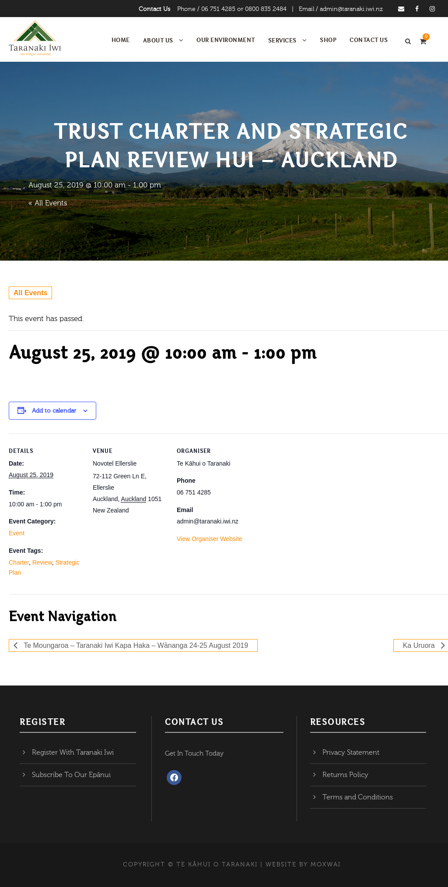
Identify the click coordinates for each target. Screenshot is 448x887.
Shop (328, 40)
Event (16, 533)
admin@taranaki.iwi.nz (351, 9)
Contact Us (154, 9)
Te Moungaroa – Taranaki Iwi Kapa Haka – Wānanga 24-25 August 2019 (135, 645)
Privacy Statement (350, 752)
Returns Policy (345, 775)
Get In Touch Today (194, 753)
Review (42, 562)
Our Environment (225, 40)
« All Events (47, 203)
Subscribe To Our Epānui (71, 775)
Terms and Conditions (357, 797)
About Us (158, 40)
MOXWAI (326, 864)
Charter (19, 562)
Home (121, 40)
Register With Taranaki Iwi (73, 752)
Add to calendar (54, 410)
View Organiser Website (209, 538)
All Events (30, 293)
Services (282, 40)
